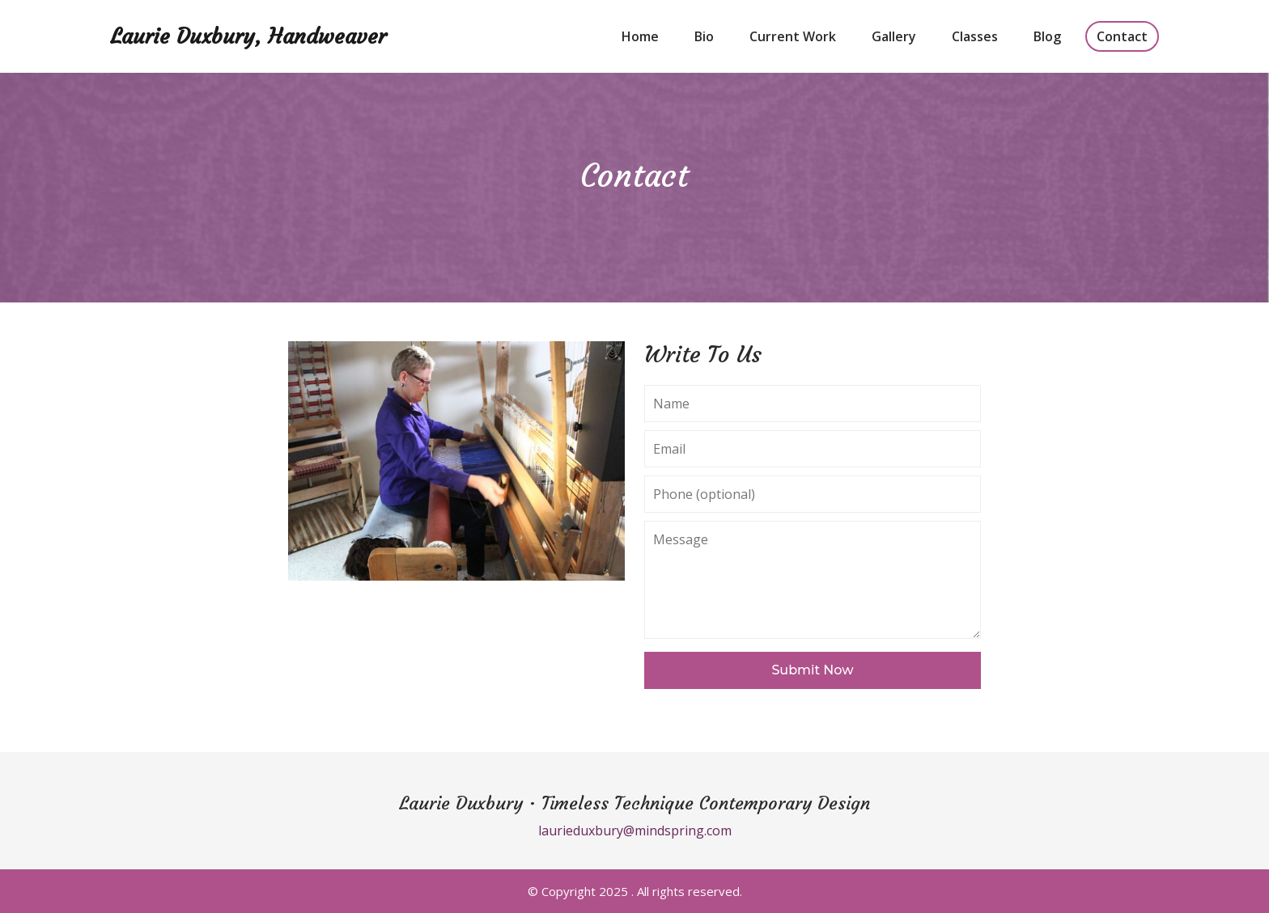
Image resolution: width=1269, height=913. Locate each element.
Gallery (894, 36)
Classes (975, 36)
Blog (1047, 36)
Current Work (792, 36)
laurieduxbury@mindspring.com (635, 830)
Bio (704, 36)
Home (640, 36)
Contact (1122, 36)
